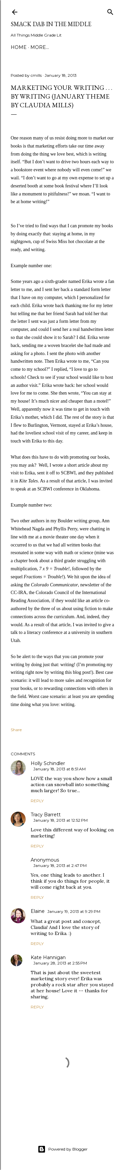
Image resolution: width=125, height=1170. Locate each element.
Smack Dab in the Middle (51, 24)
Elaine (38, 911)
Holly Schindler (48, 763)
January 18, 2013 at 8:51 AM (59, 768)
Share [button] (16, 729)
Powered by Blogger (63, 1149)
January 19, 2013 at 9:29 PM (73, 911)
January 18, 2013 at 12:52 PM (60, 820)
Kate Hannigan (48, 957)
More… (39, 47)
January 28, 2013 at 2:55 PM (60, 963)
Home (19, 47)
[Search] (110, 10)
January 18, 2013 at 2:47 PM (60, 865)
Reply (37, 800)
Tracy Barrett (46, 815)
